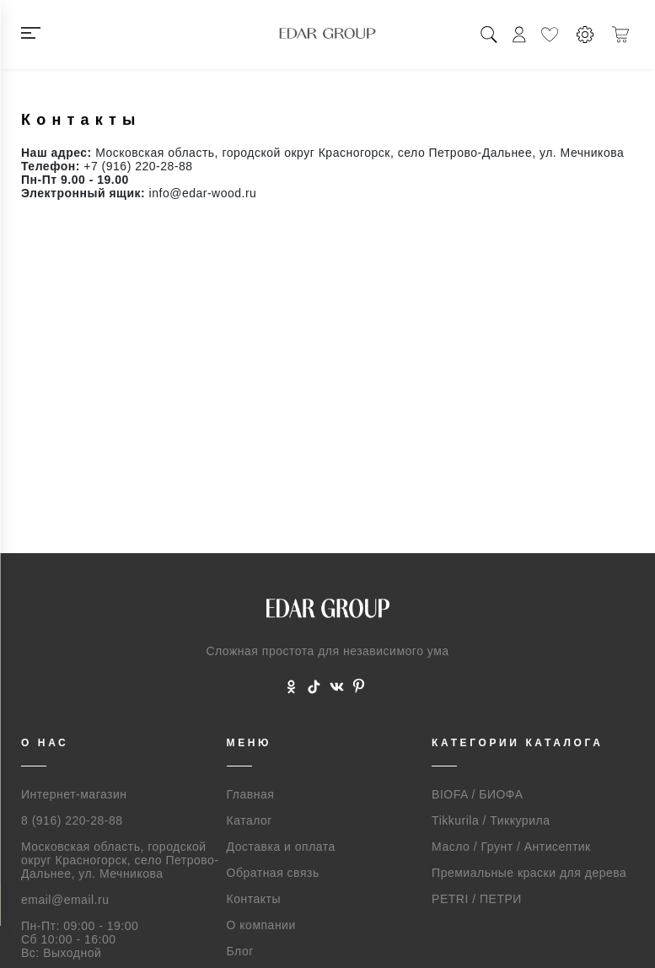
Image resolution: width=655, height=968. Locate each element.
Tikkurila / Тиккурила (491, 820)
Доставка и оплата (281, 846)
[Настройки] (585, 34)
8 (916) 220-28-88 (72, 820)
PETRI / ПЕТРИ (477, 899)
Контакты (254, 899)
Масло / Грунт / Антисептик (511, 846)
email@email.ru (65, 899)
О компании (261, 925)
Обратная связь (273, 872)
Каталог (249, 820)
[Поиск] (488, 34)
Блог (240, 951)
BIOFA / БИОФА (477, 794)
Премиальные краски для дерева (529, 872)
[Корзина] (620, 34)
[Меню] (54, 34)
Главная (251, 794)
